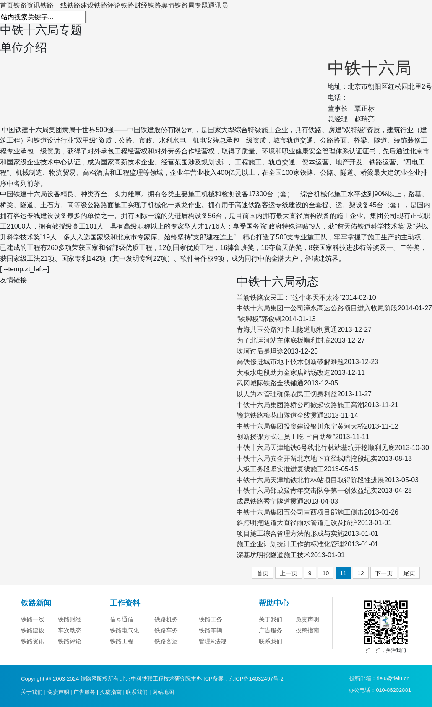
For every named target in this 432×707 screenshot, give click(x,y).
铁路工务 (210, 619)
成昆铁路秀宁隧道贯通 (270, 501)
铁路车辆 (210, 630)
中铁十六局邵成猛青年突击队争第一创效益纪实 (307, 490)
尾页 (409, 573)
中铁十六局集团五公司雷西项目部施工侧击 (300, 512)
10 (326, 573)
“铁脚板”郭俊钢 (259, 318)
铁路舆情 (161, 5)
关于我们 (270, 619)
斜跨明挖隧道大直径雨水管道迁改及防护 (297, 522)
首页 (6, 5)
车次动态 (69, 630)
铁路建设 (80, 5)
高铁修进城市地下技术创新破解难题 (290, 361)
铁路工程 (121, 641)
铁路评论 (107, 5)
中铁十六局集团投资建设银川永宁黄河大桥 (300, 426)
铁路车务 (166, 630)
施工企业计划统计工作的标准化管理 (290, 544)
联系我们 (270, 641)
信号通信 (121, 619)
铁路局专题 (191, 5)
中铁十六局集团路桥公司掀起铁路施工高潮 (300, 404)
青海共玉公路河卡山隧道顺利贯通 (287, 329)
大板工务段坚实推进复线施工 (280, 469)
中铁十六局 (369, 68)
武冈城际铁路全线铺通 (270, 383)
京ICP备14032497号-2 (256, 679)
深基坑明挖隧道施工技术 (273, 555)
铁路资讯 (26, 5)
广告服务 (270, 630)
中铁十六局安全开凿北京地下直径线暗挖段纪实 (307, 458)
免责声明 (307, 619)
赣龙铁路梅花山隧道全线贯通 (280, 415)
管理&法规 (212, 641)
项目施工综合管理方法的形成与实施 (290, 533)
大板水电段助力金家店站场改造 (284, 372)
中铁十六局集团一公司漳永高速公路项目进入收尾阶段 (317, 308)
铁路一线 (53, 5)
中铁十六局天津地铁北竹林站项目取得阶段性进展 (310, 479)
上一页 (288, 573)
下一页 (384, 573)
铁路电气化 (124, 630)
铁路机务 (166, 619)
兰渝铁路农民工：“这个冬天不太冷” (289, 297)
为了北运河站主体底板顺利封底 (284, 340)
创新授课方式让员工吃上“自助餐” (286, 436)
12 (360, 573)
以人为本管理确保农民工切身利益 (287, 394)
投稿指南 (307, 630)
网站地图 (163, 692)
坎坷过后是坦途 (260, 351)
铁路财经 (134, 5)
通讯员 (218, 5)
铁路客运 (166, 641)
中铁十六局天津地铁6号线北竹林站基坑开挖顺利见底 (316, 447)
